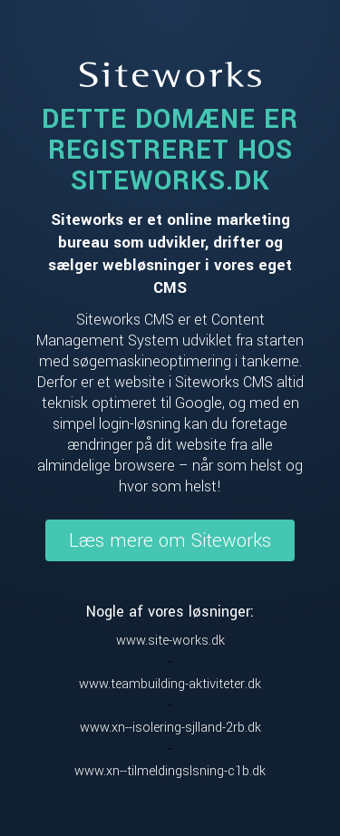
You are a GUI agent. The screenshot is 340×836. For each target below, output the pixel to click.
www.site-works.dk (170, 640)
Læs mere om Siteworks (170, 540)
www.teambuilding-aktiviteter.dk (170, 684)
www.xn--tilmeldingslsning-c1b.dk (170, 771)
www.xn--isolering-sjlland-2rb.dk (170, 727)
